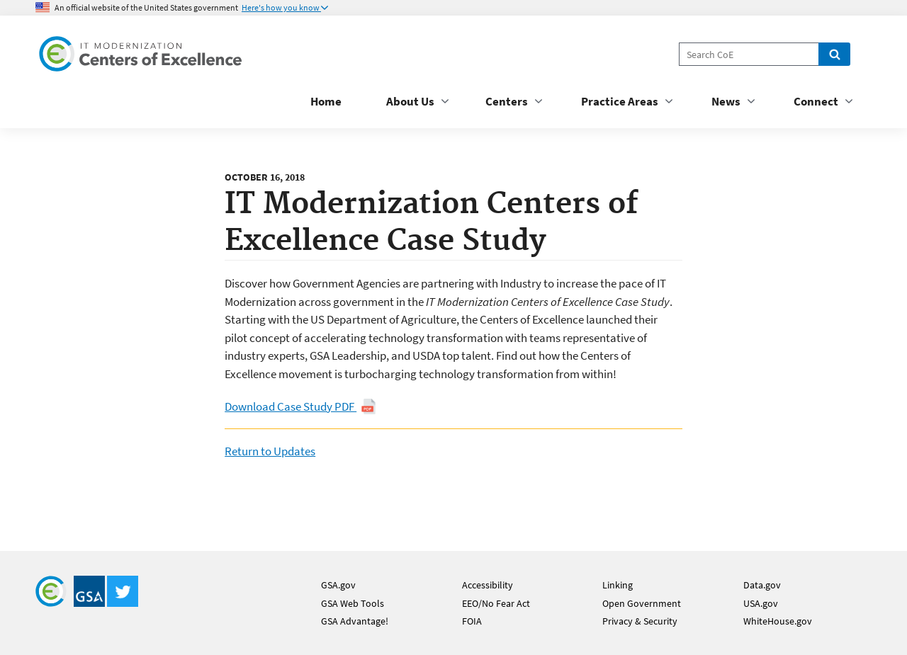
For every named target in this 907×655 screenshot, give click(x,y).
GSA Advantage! (354, 621)
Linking (617, 585)
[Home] (141, 56)
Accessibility (487, 585)
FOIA (472, 621)
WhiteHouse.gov (777, 621)
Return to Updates (270, 451)
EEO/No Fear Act (496, 603)
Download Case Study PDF (300, 406)
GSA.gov (338, 585)
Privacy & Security (639, 621)
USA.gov (760, 603)
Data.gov (762, 585)
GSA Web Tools (352, 603)
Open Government (641, 603)
